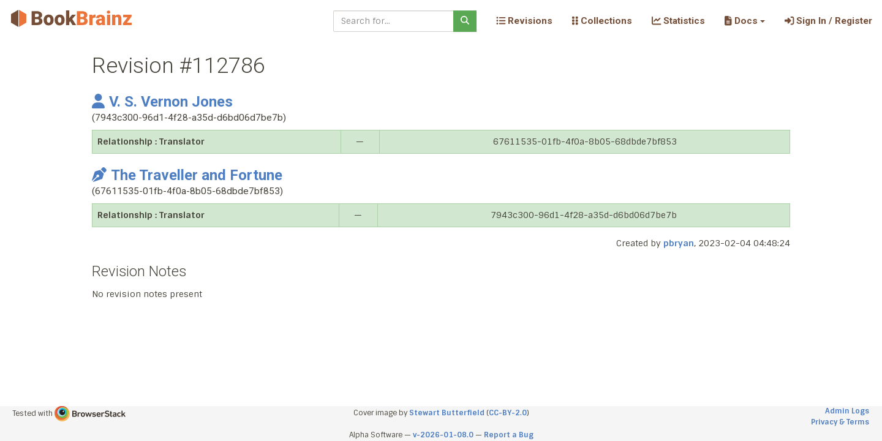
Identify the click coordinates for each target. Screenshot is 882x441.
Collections (602, 20)
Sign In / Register (828, 20)
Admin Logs (847, 411)
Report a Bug (508, 435)
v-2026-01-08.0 (443, 435)
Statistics (678, 20)
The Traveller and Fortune (187, 175)
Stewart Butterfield (446, 413)
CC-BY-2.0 (508, 413)
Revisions (524, 20)
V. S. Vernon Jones (162, 101)
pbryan (678, 243)
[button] (744, 21)
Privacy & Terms (840, 422)
